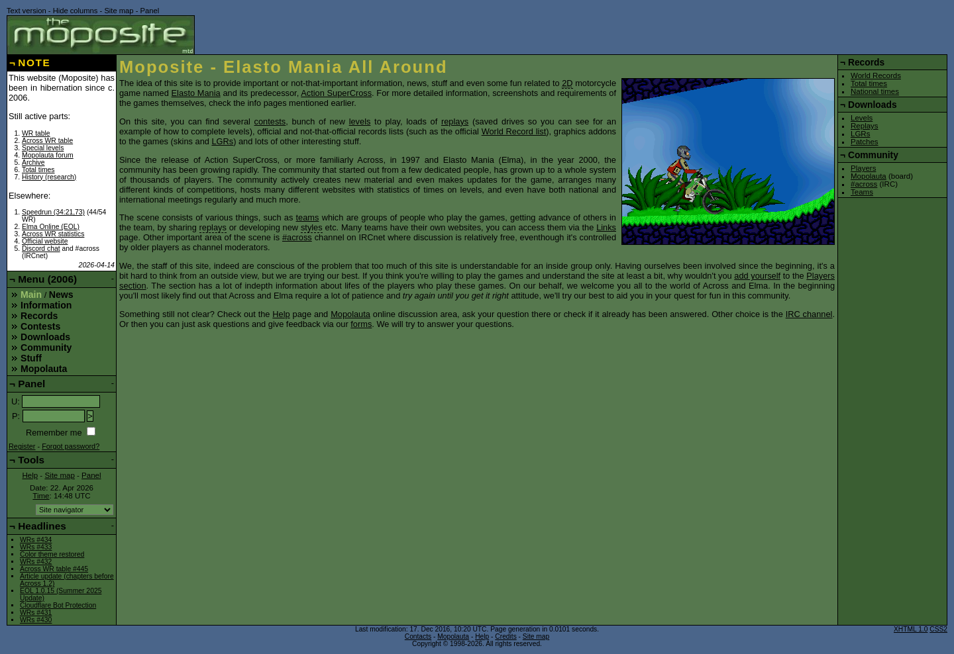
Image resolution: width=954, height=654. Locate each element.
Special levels (43, 148)
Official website (45, 241)
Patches (864, 142)
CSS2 (938, 629)
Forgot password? (70, 446)
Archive (33, 162)
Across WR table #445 (54, 569)
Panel (150, 11)
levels (360, 121)
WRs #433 (36, 547)
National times (875, 91)
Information (46, 305)
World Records (876, 75)
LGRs (222, 141)
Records (39, 315)
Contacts (418, 636)
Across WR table (47, 140)
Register (22, 446)
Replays (864, 126)
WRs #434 (36, 539)
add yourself (757, 276)
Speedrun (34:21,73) (53, 212)
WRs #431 (36, 612)
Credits (505, 636)
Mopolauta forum (48, 155)
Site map (118, 11)
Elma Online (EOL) (51, 226)
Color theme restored (52, 554)
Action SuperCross (336, 93)
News (61, 294)
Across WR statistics (53, 234)
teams (307, 217)
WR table (36, 133)
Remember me (54, 433)
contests (270, 121)
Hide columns (75, 11)
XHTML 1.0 (911, 629)
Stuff (31, 358)
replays (454, 121)
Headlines (42, 526)
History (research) (49, 177)
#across (297, 237)
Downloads (45, 337)
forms (361, 324)
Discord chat (41, 248)
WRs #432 (36, 561)
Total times (38, 169)
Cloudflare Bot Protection (58, 605)
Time (40, 496)
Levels (862, 118)
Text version (26, 11)
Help (281, 314)
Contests (40, 326)
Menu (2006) (47, 279)
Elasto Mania (196, 93)
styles (312, 227)
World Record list (514, 131)
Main (31, 294)
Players (863, 168)
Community (46, 347)
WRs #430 (36, 620)
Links (606, 227)
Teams (862, 192)
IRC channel (809, 314)
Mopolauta (350, 314)
